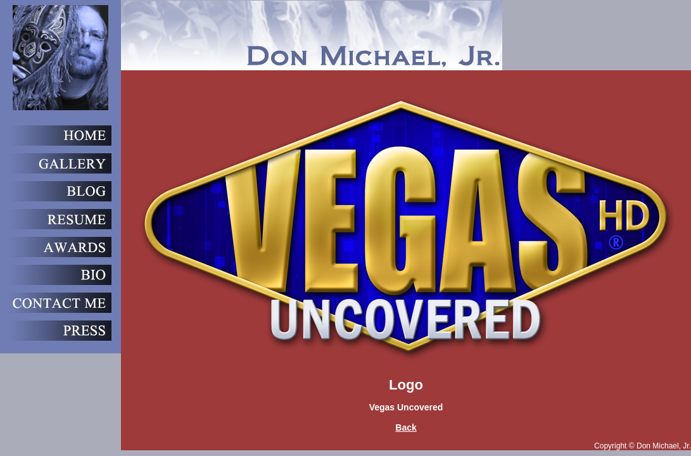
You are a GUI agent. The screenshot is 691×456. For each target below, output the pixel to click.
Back (405, 427)
